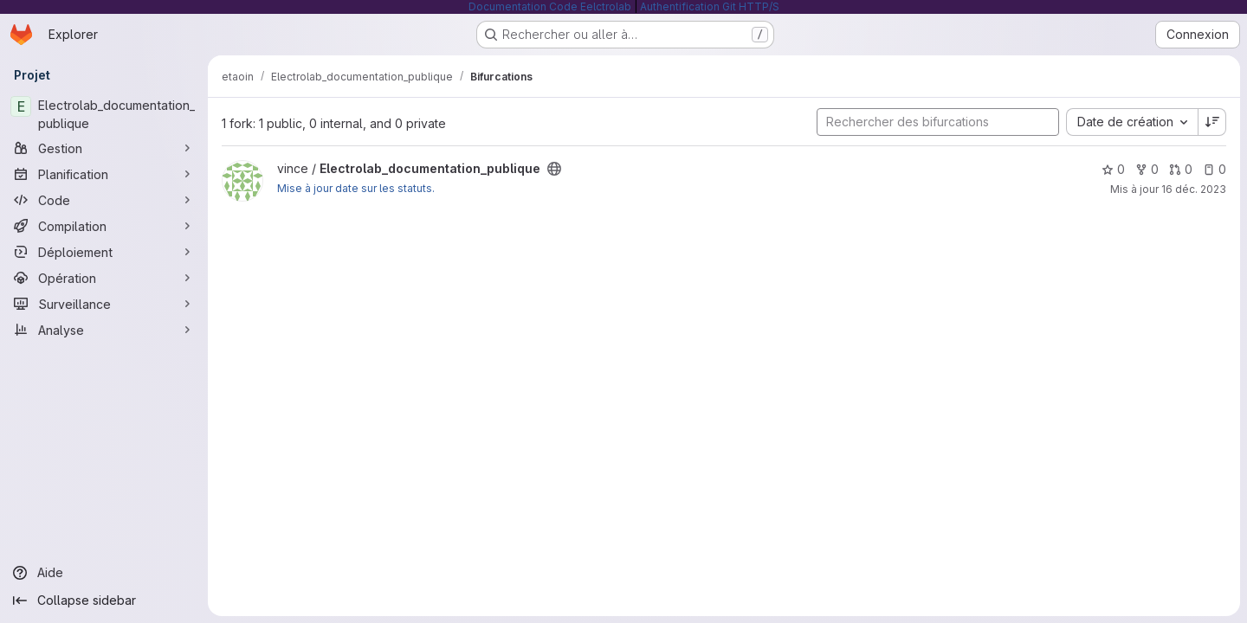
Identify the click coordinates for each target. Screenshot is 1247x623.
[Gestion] (104, 148)
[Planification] (104, 174)
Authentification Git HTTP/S (709, 6)
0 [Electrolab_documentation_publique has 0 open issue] (1214, 169)
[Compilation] (104, 226)
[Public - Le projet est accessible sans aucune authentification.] (554, 169)
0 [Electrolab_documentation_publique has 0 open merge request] (1180, 169)
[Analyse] (104, 330)
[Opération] (104, 278)
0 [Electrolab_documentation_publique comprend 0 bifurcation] (1147, 169)
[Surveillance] (104, 304)
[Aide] (104, 573)
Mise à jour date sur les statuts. (356, 188)
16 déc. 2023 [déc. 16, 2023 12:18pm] (1193, 189)
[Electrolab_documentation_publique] (104, 114)
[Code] (104, 200)
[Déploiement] (104, 252)
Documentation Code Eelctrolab (549, 6)
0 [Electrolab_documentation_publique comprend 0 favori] (1113, 169)
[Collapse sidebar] (104, 600)
